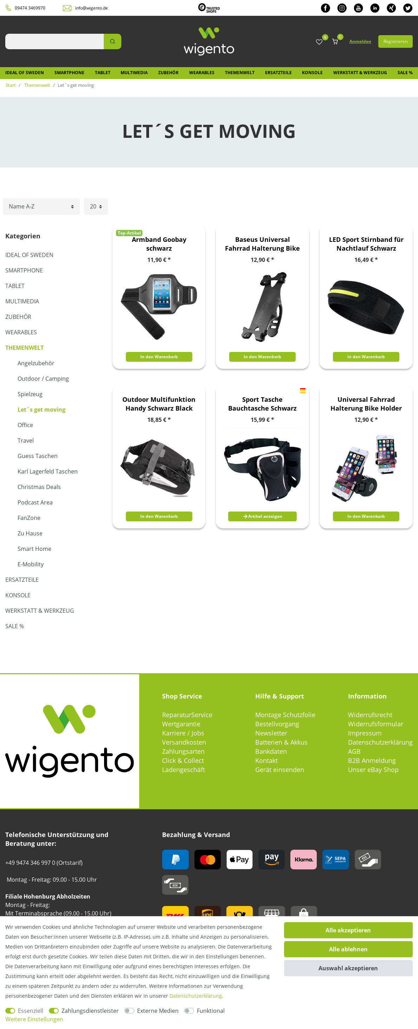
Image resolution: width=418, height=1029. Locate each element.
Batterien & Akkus (281, 742)
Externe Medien (158, 1011)
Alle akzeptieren (348, 930)
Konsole (312, 73)
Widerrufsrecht (370, 714)
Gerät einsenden (279, 769)
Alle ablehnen (348, 949)
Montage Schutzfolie (285, 714)
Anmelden (360, 41)
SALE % (405, 73)
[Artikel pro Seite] (96, 206)
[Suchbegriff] (54, 41)
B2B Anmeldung (372, 760)
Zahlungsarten (183, 751)
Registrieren (395, 41)
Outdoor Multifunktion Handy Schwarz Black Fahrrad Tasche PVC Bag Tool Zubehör (159, 404)
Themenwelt (240, 73)
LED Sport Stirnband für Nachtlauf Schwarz (366, 243)
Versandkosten (184, 742)
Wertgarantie (181, 724)
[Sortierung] (41, 206)
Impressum (365, 733)
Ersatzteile (278, 73)
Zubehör (168, 73)
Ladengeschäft (183, 769)
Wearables (201, 73)
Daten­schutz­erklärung (195, 995)
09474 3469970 (30, 8)
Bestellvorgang (277, 724)
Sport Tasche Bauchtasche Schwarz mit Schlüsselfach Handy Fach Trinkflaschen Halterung (262, 404)
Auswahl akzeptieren (348, 968)
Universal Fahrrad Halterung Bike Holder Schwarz (366, 404)
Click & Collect (183, 760)
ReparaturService (187, 714)
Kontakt (266, 760)
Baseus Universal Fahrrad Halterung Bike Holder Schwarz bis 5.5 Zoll (262, 244)
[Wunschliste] (319, 42)
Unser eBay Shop (373, 769)
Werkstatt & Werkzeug (360, 73)
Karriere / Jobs (183, 733)
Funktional (211, 1011)
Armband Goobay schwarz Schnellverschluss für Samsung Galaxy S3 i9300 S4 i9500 (159, 244)
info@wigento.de (91, 8)
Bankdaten (271, 751)
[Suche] (112, 41)
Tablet (102, 73)
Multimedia (134, 73)
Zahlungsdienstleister (90, 1011)
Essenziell (30, 1011)
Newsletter (271, 733)
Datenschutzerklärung (380, 742)
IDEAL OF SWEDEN (24, 73)
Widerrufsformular (375, 724)
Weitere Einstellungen (34, 1019)
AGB (354, 751)
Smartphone (69, 73)
